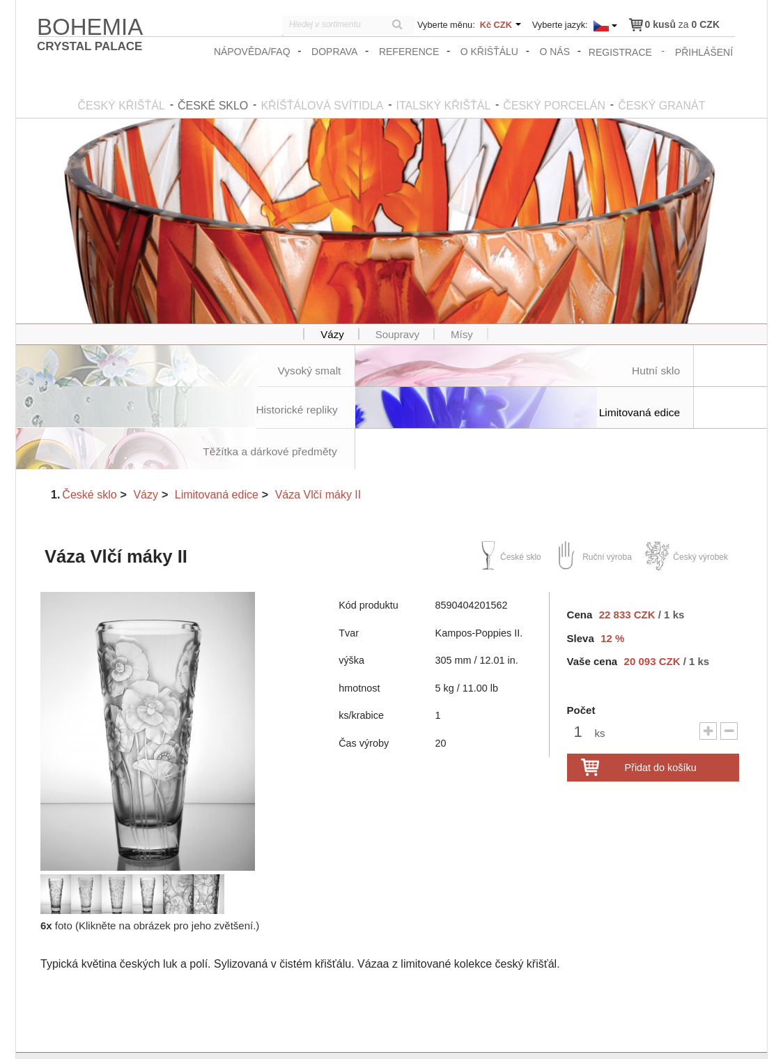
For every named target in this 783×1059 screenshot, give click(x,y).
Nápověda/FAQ (253, 51)
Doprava (336, 51)
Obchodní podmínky (664, 1035)
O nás (556, 51)
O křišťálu (490, 51)
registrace (621, 51)
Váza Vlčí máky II (318, 452)
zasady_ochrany (580, 1035)
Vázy (145, 452)
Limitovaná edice (216, 452)
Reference (410, 51)
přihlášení (705, 51)
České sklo (89, 452)
